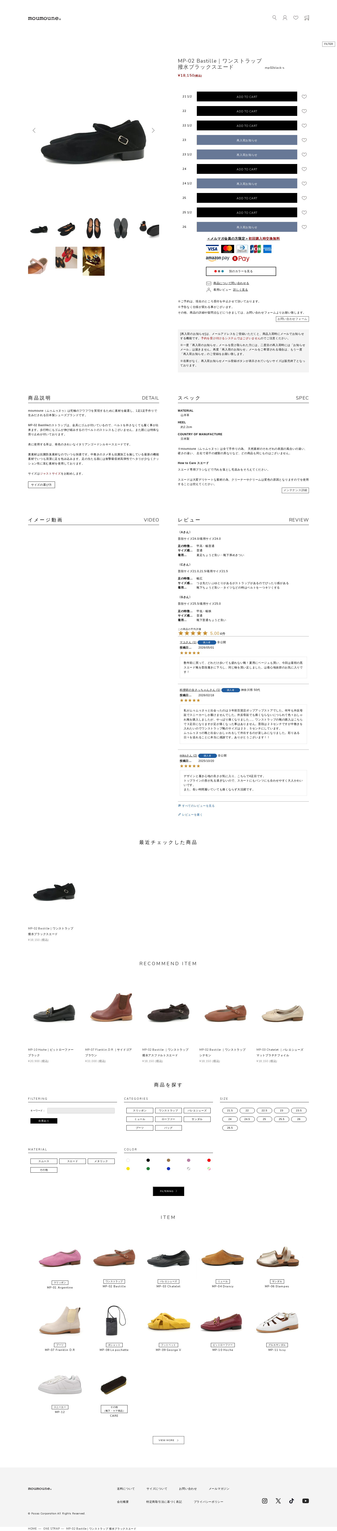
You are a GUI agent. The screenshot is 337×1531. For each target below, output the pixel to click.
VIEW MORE (166, 1440)
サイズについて (157, 1488)
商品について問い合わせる (231, 283)
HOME (32, 1529)
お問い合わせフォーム (292, 319)
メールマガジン (219, 1488)
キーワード (36, 1110)
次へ (153, 130)
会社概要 (123, 1501)
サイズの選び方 (41, 484)
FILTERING (166, 1191)
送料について (126, 1488)
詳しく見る (240, 289)
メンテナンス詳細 (295, 490)
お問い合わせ (188, 1488)
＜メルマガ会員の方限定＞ (243, 238)
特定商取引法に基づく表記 (164, 1501)
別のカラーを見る (241, 271)
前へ (34, 130)
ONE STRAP (51, 1529)
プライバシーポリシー (208, 1501)
